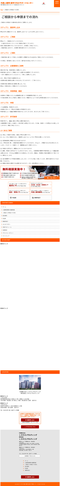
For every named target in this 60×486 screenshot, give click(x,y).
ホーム (4, 207)
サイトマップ (6, 236)
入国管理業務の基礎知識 (9, 210)
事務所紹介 (37, 198)
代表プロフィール (7, 227)
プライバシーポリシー (8, 233)
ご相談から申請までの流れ (9, 212)
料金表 (14, 198)
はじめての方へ (6, 224)
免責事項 (5, 230)
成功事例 (5, 215)
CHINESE (43, 4)
